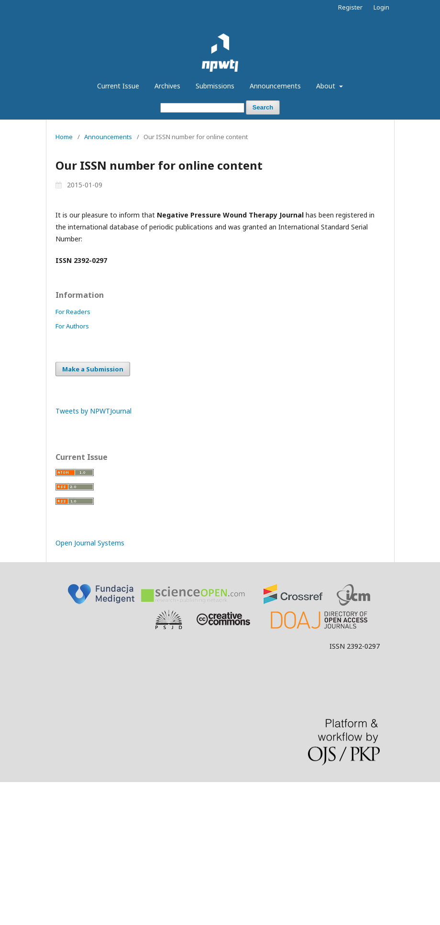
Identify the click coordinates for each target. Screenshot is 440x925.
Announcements (275, 85)
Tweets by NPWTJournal (93, 410)
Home (64, 136)
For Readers (72, 311)
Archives (167, 85)
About (326, 85)
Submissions (215, 85)
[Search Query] (202, 108)
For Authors (72, 326)
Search (263, 107)
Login (381, 7)
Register (350, 7)
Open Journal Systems (89, 542)
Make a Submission (92, 369)
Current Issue (118, 85)
